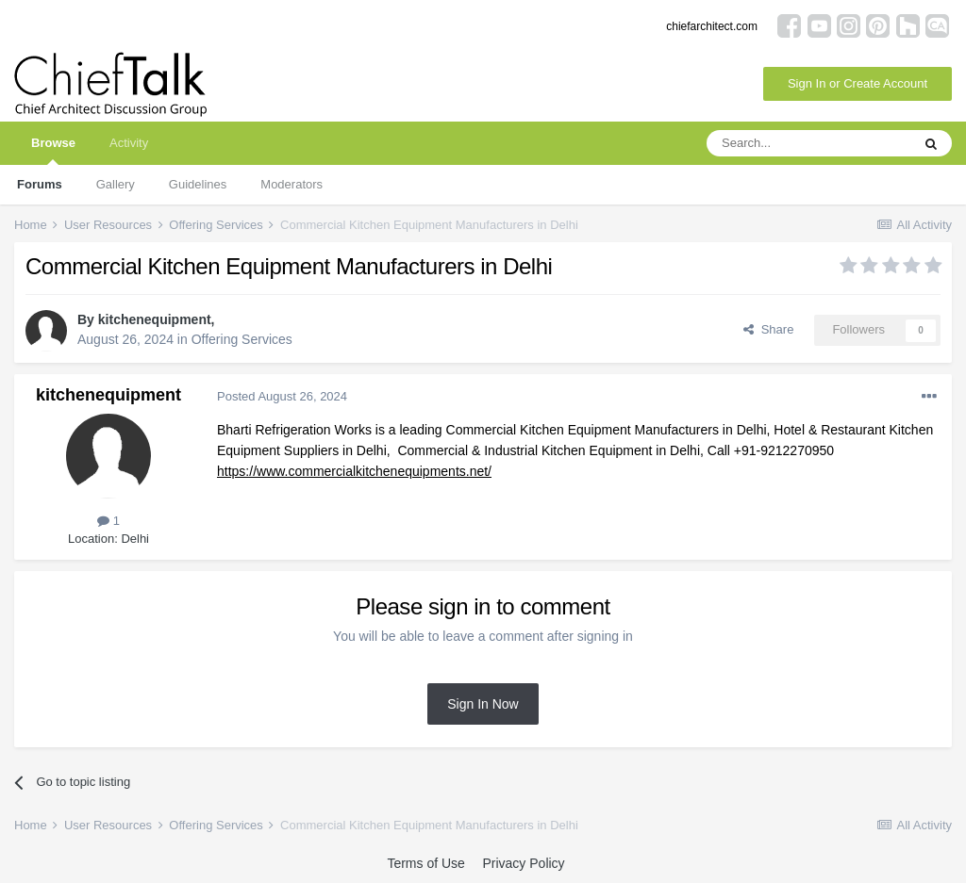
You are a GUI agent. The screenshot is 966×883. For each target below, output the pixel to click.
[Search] (808, 143)
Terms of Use (425, 863)
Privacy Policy (523, 863)
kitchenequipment (154, 319)
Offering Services (242, 339)
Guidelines (197, 184)
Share (768, 329)
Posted (282, 396)
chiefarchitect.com (712, 26)
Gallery (115, 184)
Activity (128, 143)
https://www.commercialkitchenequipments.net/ (354, 471)
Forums (39, 184)
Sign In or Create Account (857, 83)
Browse (53, 150)
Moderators (291, 184)
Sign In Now (482, 703)
